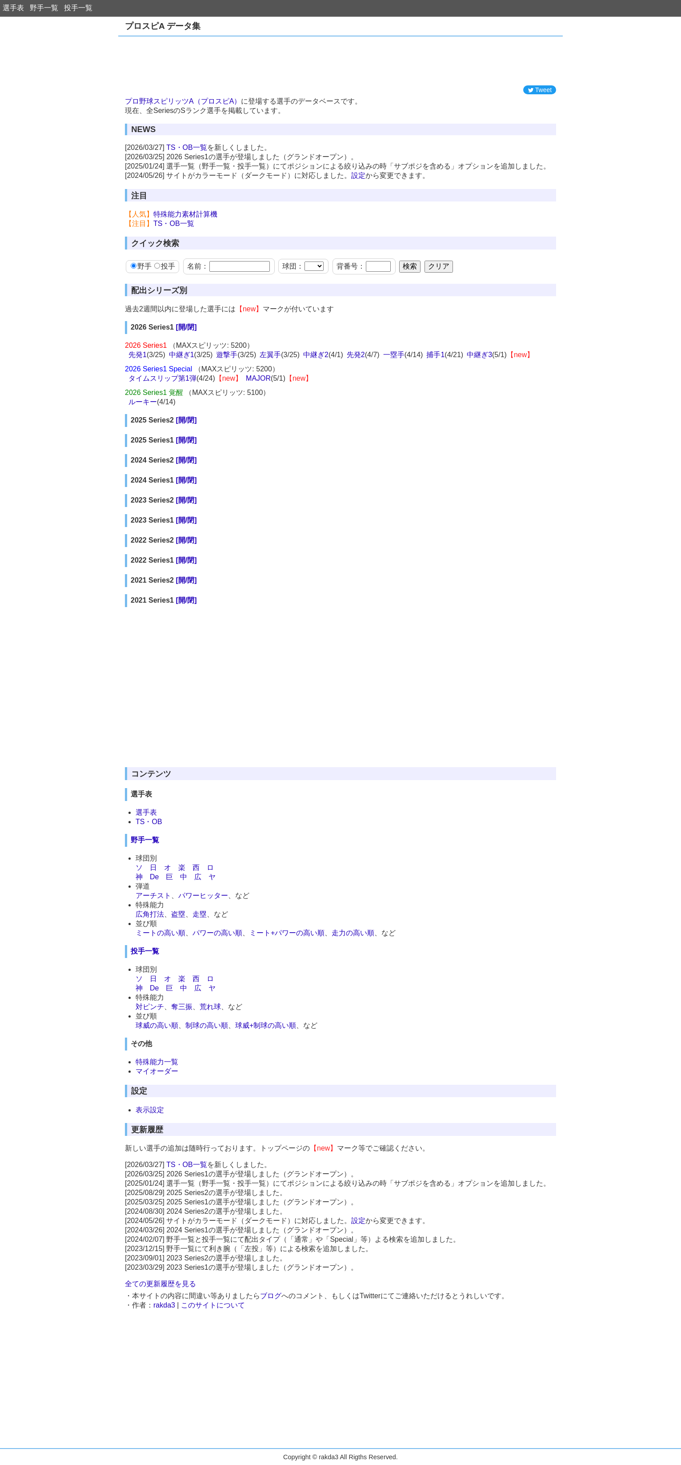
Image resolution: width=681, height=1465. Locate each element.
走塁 (199, 914)
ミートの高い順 (160, 933)
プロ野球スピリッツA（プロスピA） (183, 101)
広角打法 (150, 914)
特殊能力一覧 (157, 1062)
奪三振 (181, 1006)
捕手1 (435, 354)
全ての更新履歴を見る (160, 1284)
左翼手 (270, 354)
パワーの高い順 (217, 933)
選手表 (13, 8)
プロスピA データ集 (162, 26)
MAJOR (258, 378)
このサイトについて (213, 1305)
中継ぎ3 (479, 354)
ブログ (270, 1296)
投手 (164, 266)
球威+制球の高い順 (265, 1025)
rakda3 (164, 1305)
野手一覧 (44, 8)
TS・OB (149, 821)
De (154, 877)
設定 (358, 175)
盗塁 (178, 914)
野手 (141, 266)
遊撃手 (226, 354)
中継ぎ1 (181, 354)
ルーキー (142, 402)
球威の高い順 (157, 1025)
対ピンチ (150, 1006)
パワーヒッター (203, 895)
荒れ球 (210, 1006)
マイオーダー (157, 1071)
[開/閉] (186, 327)
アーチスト (153, 895)
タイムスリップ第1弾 (162, 378)
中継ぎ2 (315, 354)
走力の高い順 (353, 933)
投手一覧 (78, 8)
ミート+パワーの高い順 (286, 933)
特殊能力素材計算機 (185, 214)
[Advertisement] (340, 61)
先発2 (356, 354)
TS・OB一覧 (186, 147)
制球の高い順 (206, 1025)
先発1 (137, 354)
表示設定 (150, 1110)
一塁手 (394, 354)
